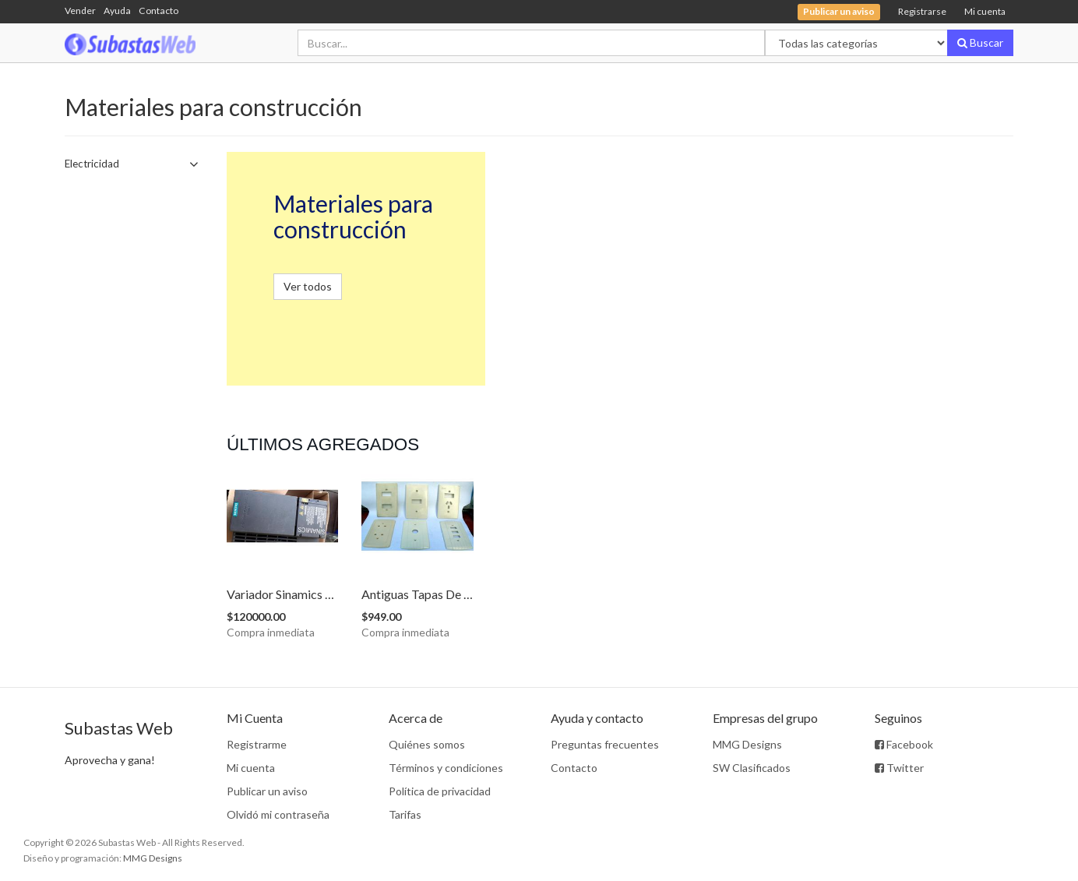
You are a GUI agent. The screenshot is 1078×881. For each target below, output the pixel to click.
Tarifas (405, 814)
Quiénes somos (427, 744)
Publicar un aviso (267, 791)
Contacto (158, 10)
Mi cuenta (985, 11)
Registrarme (257, 744)
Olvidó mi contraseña (278, 814)
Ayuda (117, 10)
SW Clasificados (752, 767)
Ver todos (308, 286)
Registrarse (922, 11)
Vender (80, 10)
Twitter (899, 767)
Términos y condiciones (446, 767)
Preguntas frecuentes (605, 744)
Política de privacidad (440, 791)
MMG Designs (747, 744)
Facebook (904, 744)
